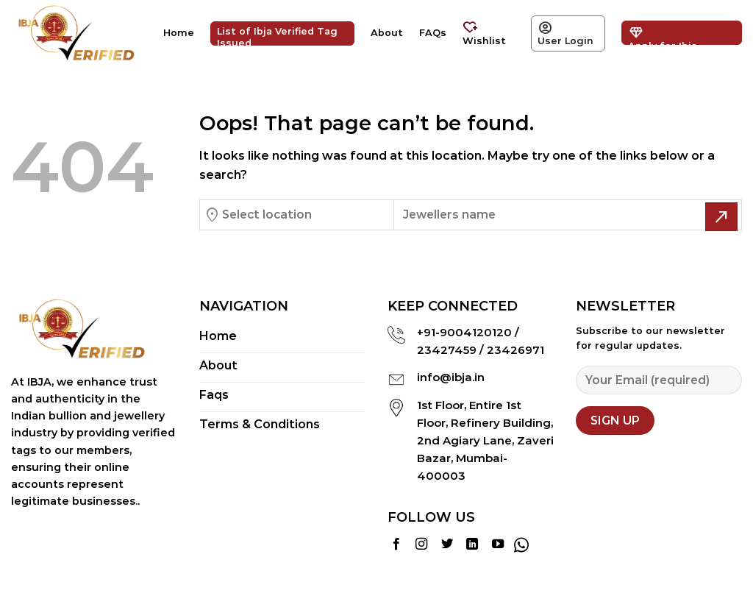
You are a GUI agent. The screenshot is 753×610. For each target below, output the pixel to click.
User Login (565, 32)
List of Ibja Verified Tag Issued (277, 36)
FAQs (432, 32)
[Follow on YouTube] (498, 544)
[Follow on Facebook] (396, 544)
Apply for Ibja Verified (662, 34)
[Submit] (721, 216)
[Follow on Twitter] (447, 544)
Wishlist (484, 32)
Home (178, 32)
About (387, 32)
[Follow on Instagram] (421, 544)
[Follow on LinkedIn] (472, 544)
